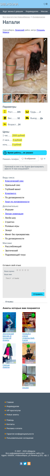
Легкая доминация (14, 214)
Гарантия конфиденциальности (20, 434)
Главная (10, 402)
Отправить (39, 294)
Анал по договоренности (17, 202)
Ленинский (19, 30)
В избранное (30, 159)
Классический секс (14, 181)
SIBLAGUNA (9, 4)
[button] (45, 40)
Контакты (11, 424)
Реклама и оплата (14, 428)
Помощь (10, 420)
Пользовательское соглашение (20, 438)
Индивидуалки (32, 11)
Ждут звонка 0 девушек (13, 11)
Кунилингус (10, 193)
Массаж (44, 11)
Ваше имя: (20, 274)
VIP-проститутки (14, 410)
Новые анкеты (13, 415)
